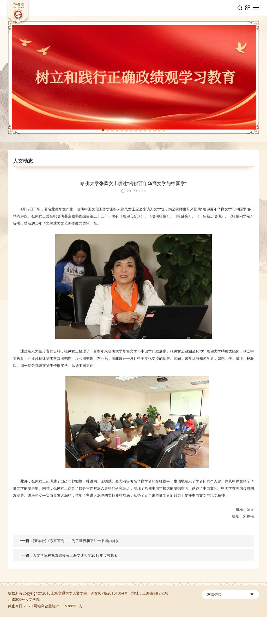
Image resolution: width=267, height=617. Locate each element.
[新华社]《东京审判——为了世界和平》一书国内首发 (76, 540)
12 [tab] (155, 130)
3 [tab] (112, 130)
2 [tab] (108, 130)
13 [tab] (159, 130)
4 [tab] (117, 130)
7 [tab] (131, 130)
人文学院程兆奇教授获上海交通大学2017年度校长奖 (75, 555)
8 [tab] (136, 130)
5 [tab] (122, 130)
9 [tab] (140, 130)
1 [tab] (103, 130)
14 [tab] (164, 130)
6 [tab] (126, 130)
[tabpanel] (133, 77)
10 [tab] (145, 130)
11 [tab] (150, 130)
